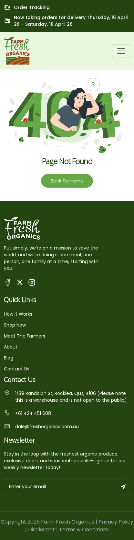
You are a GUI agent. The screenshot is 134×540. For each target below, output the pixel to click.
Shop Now (15, 325)
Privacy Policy (115, 521)
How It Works (18, 314)
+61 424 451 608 (27, 413)
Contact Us (16, 369)
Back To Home (67, 180)
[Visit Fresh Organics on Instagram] (32, 282)
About (10, 347)
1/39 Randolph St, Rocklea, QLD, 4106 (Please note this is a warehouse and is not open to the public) (65, 396)
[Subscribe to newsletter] (123, 486)
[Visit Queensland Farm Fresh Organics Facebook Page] (8, 282)
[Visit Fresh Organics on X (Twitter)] (20, 282)
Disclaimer (41, 529)
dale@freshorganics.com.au (41, 426)
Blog (8, 358)
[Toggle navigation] (121, 50)
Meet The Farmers (24, 336)
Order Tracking (32, 7)
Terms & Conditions (84, 529)
